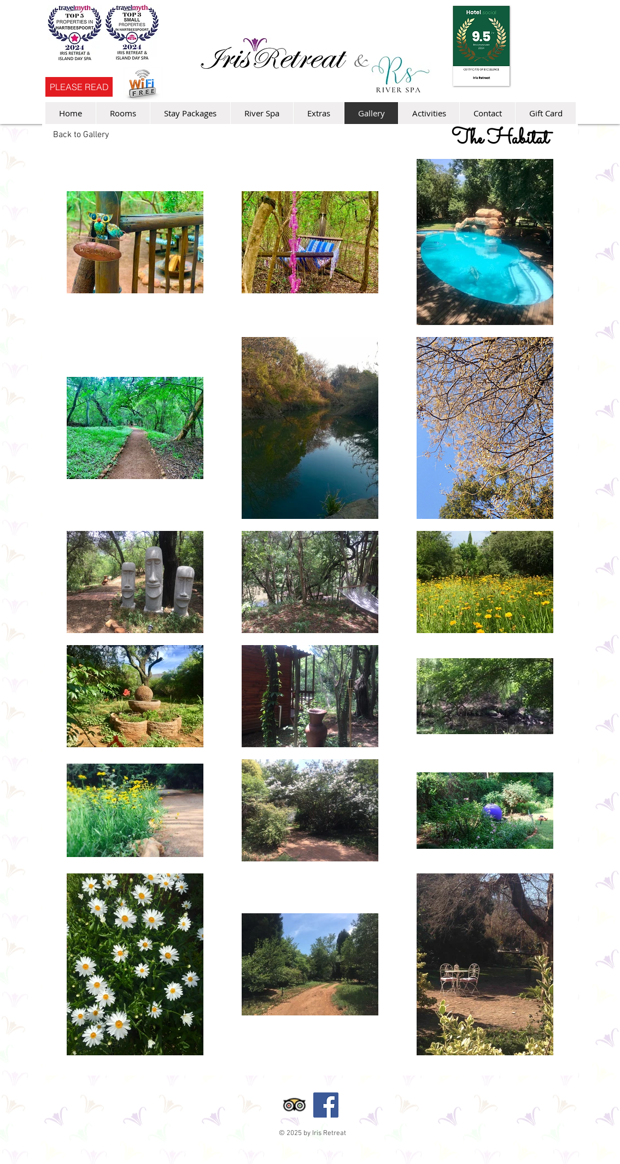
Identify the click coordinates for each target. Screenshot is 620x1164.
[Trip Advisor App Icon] (294, 1105)
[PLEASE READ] (79, 87)
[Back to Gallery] (81, 135)
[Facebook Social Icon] (325, 1105)
